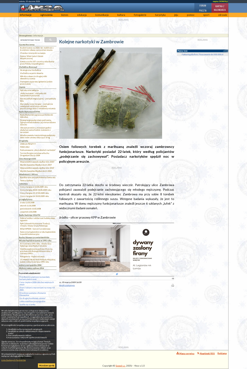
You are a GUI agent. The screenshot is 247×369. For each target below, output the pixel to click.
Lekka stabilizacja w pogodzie (32, 301)
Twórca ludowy (26, 180)
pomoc (191, 14)
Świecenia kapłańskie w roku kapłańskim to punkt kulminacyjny (38, 233)
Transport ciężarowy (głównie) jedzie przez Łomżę (36, 82)
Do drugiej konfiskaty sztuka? (32, 298)
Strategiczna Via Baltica (30, 70)
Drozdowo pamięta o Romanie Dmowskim (32, 294)
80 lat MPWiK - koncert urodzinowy (35, 229)
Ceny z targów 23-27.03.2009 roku (34, 193)
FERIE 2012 (24, 147)
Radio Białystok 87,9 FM (29, 112)
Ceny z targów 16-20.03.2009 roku (34, 196)
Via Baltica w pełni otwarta (31, 73)
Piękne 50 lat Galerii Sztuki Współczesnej (31, 57)
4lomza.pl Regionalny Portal (35, 355)
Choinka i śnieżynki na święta (32, 53)
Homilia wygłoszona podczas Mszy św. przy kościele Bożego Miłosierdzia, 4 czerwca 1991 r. (36, 251)
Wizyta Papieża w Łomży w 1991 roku (35, 240)
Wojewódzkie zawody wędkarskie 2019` (37, 168)
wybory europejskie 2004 (30, 265)
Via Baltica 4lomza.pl (28, 67)
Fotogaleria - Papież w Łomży (32, 256)
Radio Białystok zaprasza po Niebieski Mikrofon (36, 116)
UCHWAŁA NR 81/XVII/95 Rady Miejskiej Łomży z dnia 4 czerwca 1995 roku (37, 260)
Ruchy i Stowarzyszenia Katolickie (34, 237)
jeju (176, 14)
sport (206, 14)
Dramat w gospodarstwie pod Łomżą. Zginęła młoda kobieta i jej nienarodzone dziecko (38, 122)
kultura (121, 14)
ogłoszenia (46, 14)
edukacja (82, 14)
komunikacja (102, 14)
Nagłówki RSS (206, 353)
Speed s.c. (121, 365)
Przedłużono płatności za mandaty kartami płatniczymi (34, 278)
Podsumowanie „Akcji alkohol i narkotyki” (38, 150)
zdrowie (222, 14)
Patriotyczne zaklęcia (29, 90)
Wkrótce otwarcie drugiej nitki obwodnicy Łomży (33, 77)
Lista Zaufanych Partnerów (13, 360)
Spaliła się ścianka (27, 304)
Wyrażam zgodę (46, 365)
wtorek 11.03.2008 (28, 205)
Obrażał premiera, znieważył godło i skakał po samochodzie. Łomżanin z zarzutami (35, 130)
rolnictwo (23, 184)
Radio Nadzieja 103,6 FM (29, 215)
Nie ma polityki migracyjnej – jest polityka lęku (38, 99)
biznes (64, 14)
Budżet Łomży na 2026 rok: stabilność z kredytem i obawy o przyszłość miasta (37, 49)
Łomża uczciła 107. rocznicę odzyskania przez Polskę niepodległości (37, 62)
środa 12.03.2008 (27, 202)
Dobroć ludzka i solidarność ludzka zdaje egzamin (37, 219)
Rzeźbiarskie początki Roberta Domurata (37, 177)
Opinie (22, 87)
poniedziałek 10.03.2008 (30, 209)
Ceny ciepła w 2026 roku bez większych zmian (36, 283)
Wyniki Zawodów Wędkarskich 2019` (36, 165)
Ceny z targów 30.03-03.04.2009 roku (35, 190)
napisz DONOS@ (220, 1)
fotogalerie (140, 14)
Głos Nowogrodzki (27, 159)
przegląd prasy (25, 199)
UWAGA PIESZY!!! (28, 144)
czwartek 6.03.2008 (28, 212)
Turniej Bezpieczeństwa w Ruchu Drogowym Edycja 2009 (34, 154)
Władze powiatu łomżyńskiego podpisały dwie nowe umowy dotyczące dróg (37, 136)
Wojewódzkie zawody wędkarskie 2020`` (37, 162)
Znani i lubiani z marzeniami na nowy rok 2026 (37, 288)
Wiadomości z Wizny (28, 174)
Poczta (203, 10)
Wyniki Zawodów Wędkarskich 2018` (36, 171)
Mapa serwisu (185, 353)
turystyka (160, 14)
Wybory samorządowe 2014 (31, 268)
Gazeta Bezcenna (26, 45)
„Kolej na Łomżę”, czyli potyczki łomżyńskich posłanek (33, 94)
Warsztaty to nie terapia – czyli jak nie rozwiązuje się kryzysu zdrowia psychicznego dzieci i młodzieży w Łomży (38, 106)
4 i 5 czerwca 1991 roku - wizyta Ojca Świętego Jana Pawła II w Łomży (35, 244)
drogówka (23, 141)
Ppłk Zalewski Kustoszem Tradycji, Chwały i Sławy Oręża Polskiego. (35, 224)
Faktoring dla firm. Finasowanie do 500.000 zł (202, 54)
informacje (26, 14)
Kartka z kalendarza (220, 8)
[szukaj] (30, 40)
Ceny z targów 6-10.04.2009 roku (34, 187)
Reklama (222, 353)
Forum (202, 5)
